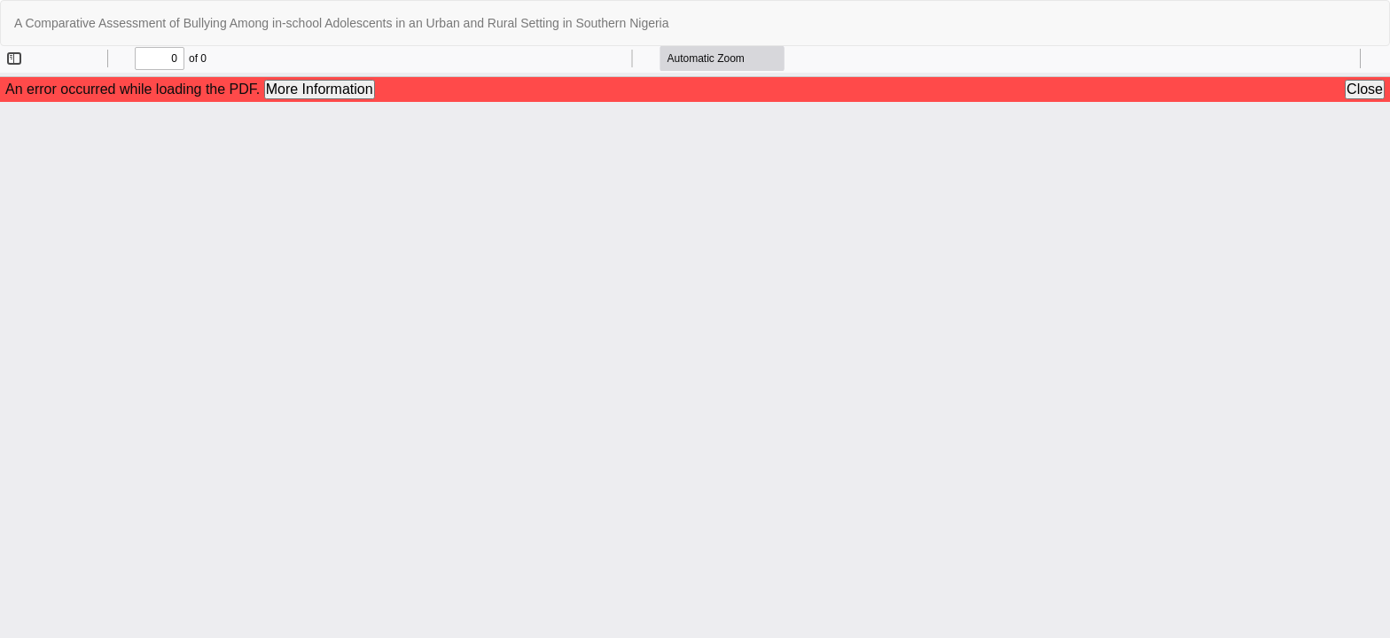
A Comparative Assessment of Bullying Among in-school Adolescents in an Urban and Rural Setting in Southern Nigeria (341, 23)
